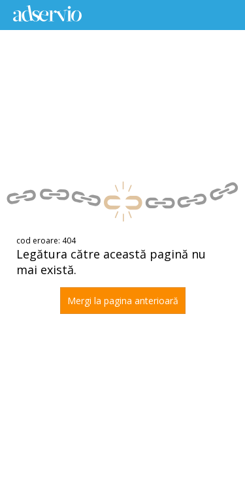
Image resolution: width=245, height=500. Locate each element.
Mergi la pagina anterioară (122, 300)
